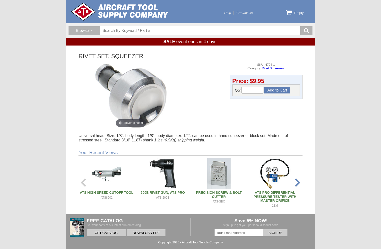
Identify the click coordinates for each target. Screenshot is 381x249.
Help (227, 13)
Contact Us (244, 13)
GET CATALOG (106, 233)
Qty (249, 90)
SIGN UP (275, 233)
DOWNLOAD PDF (146, 233)
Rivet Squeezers (273, 68)
